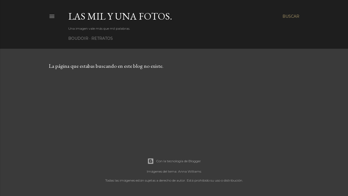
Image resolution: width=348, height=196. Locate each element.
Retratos (102, 38)
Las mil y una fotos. (120, 16)
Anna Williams (189, 171)
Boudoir (78, 38)
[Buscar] (290, 16)
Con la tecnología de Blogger (174, 161)
